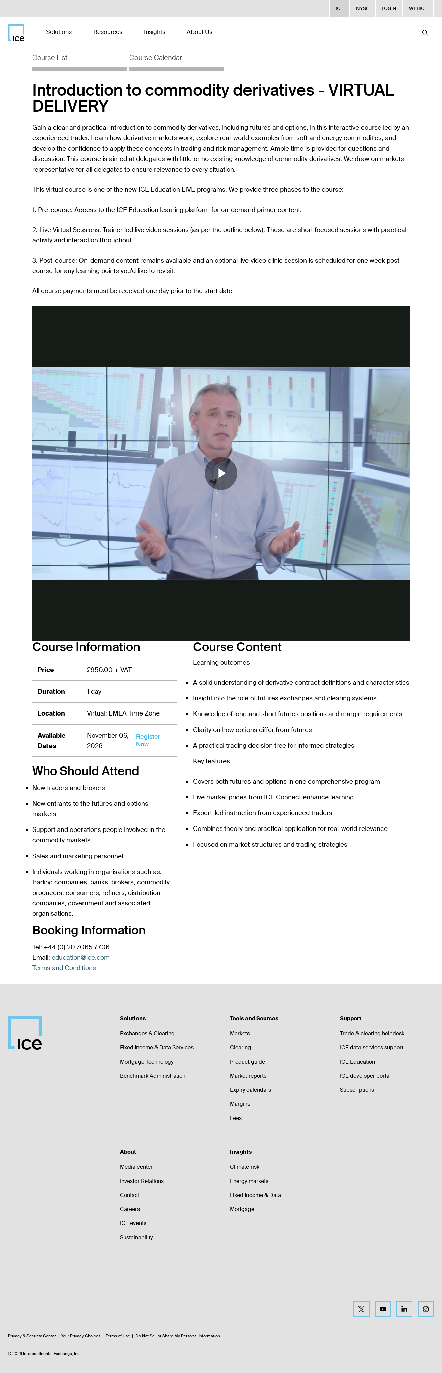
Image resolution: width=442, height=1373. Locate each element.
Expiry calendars (250, 1089)
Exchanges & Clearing (147, 1033)
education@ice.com (81, 957)
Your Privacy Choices (80, 1336)
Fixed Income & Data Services (157, 1047)
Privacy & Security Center (32, 1336)
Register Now (148, 740)
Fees (236, 1118)
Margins (240, 1103)
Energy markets (249, 1181)
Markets (240, 1033)
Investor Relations (142, 1181)
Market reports (248, 1075)
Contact (130, 1195)
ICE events (133, 1223)
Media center (136, 1166)
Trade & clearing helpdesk (372, 1033)
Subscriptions (357, 1089)
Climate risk (244, 1166)
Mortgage (242, 1209)
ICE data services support (371, 1047)
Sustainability (136, 1237)
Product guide (247, 1061)
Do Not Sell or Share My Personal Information (177, 1336)
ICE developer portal (365, 1075)
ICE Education (357, 1061)
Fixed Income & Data (255, 1195)
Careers (130, 1209)
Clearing (240, 1047)
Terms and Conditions (64, 968)
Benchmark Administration (152, 1075)
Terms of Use (118, 1336)
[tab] (79, 60)
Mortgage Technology (146, 1061)
